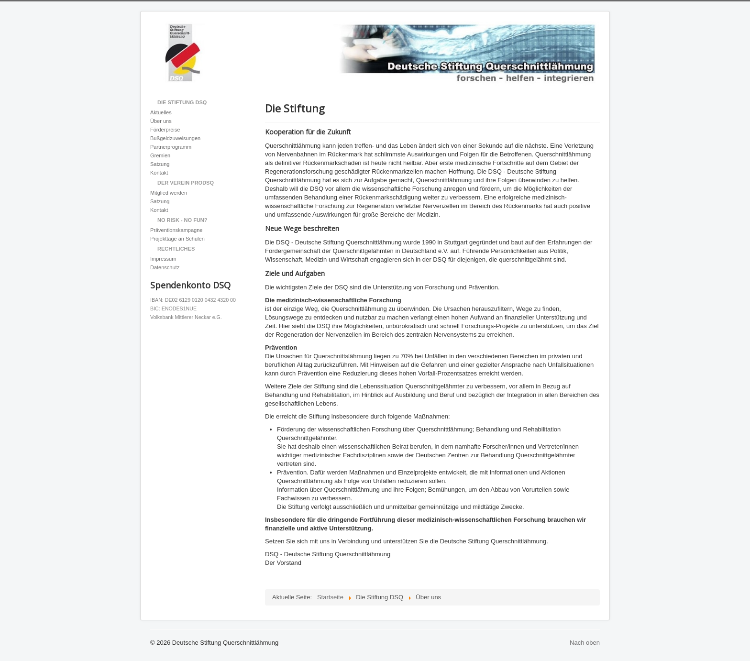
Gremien (160, 155)
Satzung (159, 164)
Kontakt (159, 173)
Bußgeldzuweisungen (175, 138)
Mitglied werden (168, 193)
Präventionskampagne (176, 230)
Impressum (163, 259)
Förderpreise (165, 129)
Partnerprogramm (170, 147)
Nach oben (585, 642)
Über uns (161, 121)
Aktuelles (161, 112)
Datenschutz (164, 267)
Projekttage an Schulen (177, 239)
